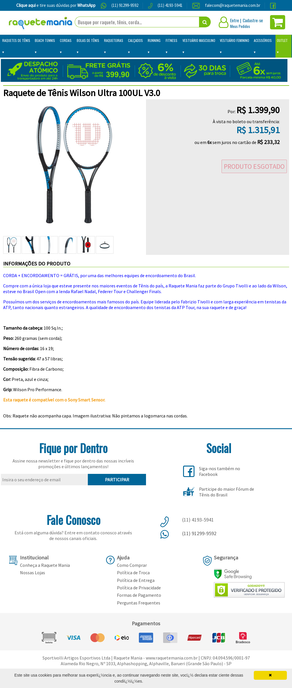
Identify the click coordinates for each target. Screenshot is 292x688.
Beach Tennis (45, 40)
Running (154, 40)
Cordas (66, 40)
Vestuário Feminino (234, 40)
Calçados (135, 40)
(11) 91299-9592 (124, 5)
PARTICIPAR (117, 479)
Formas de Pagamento (139, 595)
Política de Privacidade (139, 587)
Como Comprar (132, 565)
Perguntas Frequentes (138, 603)
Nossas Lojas (32, 572)
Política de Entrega (136, 580)
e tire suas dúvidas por (56, 5)
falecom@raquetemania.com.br (232, 5)
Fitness (171, 40)
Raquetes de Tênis (16, 40)
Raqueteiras (113, 40)
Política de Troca (133, 572)
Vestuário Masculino (198, 40)
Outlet (282, 40)
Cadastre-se (253, 20)
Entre (234, 20)
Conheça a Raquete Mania (45, 565)
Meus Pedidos (240, 26)
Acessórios (263, 40)
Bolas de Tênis (88, 40)
